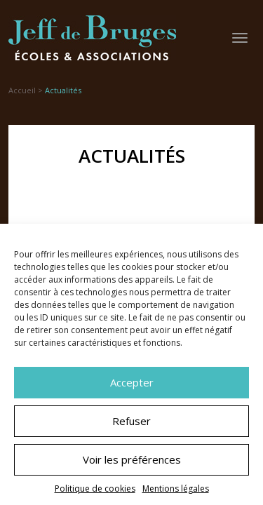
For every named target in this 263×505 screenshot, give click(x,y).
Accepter (132, 382)
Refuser (131, 421)
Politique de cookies (95, 488)
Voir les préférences (132, 459)
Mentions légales (175, 488)
